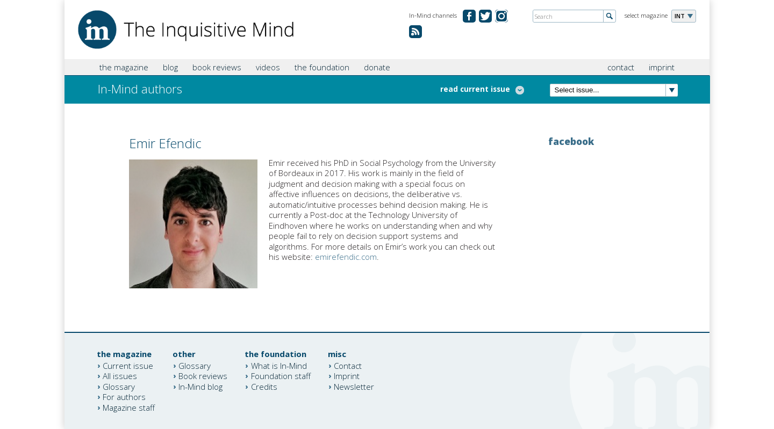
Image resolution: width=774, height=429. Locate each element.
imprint (662, 67)
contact (620, 67)
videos (268, 67)
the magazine (123, 67)
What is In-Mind (279, 365)
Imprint (347, 375)
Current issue (128, 365)
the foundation (322, 67)
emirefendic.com (346, 256)
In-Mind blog (200, 386)
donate (377, 67)
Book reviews (202, 375)
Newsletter (354, 386)
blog (170, 67)
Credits (264, 386)
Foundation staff (281, 375)
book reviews (216, 67)
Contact (348, 365)
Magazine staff (129, 407)
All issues (120, 375)
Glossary (119, 386)
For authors (124, 396)
